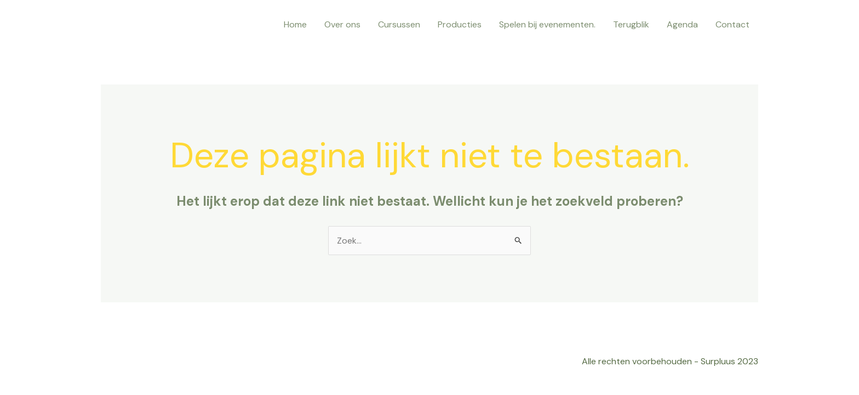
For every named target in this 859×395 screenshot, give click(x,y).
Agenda (682, 24)
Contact (732, 24)
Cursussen (399, 24)
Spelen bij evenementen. (547, 24)
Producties (460, 24)
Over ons (342, 24)
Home (295, 24)
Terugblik (631, 24)
